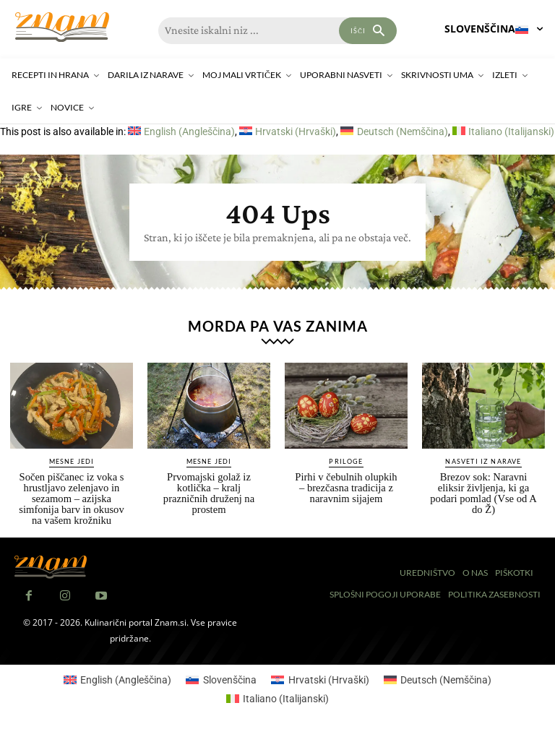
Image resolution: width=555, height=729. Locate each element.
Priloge (346, 458)
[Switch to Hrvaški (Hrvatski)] (287, 131)
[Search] (368, 30)
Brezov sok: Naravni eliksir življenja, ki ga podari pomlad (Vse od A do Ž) (483, 488)
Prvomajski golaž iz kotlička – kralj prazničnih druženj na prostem (208, 483)
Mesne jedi (72, 458)
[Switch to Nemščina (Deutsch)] (393, 131)
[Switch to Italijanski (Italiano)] (503, 131)
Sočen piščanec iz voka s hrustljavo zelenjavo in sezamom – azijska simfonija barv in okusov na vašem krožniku (71, 493)
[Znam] (61, 27)
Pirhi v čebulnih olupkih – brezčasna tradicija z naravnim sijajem (346, 483)
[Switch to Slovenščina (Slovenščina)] (221, 673)
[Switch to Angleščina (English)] (181, 131)
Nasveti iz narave (483, 458)
